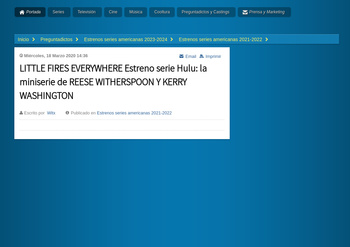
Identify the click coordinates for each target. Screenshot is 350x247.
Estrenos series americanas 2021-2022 (134, 113)
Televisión (87, 12)
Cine (113, 12)
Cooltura (162, 12)
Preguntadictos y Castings (205, 12)
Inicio (23, 39)
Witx (51, 113)
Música (135, 12)
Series (58, 12)
